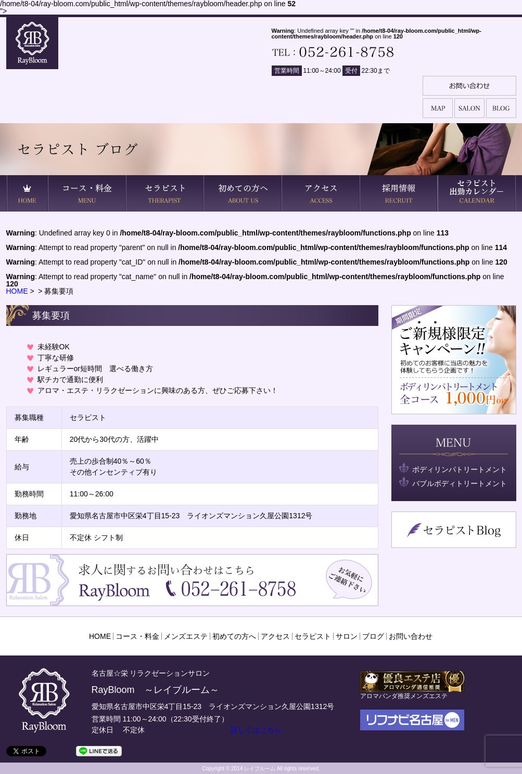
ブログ (373, 636)
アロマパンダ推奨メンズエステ (412, 692)
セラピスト (313, 636)
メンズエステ (186, 636)
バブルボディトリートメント (459, 483)
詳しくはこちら (256, 730)
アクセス (275, 636)
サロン (347, 636)
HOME (17, 291)
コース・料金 (137, 636)
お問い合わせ (410, 636)
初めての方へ (234, 636)
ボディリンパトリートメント (459, 469)
